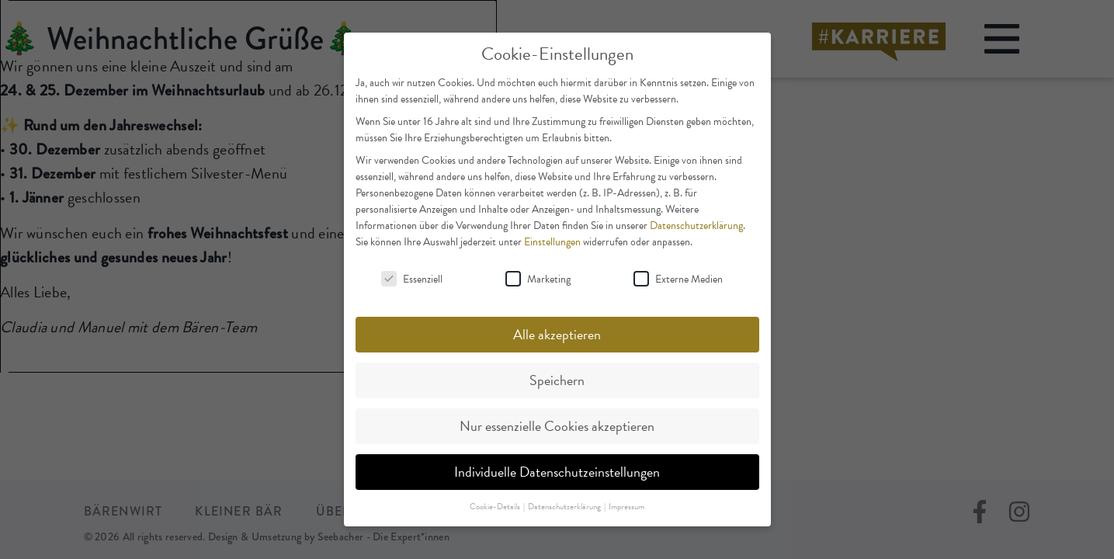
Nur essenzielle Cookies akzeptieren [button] (557, 425)
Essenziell (411, 279)
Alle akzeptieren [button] (557, 334)
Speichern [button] (557, 380)
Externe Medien (678, 279)
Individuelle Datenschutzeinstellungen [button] (557, 471)
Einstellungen (552, 242)
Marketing (538, 279)
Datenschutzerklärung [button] (565, 506)
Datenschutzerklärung (696, 225)
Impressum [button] (626, 506)
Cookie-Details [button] (496, 506)
